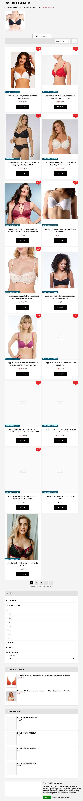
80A (9, 634)
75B (9, 626)
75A (9, 622)
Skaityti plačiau (42, 36)
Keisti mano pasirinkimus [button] (61, 797)
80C (9, 638)
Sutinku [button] (46, 797)
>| (51, 583)
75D (9, 630)
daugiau (11, 642)
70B (9, 610)
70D (9, 618)
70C (9, 614)
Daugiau (23, 107)
